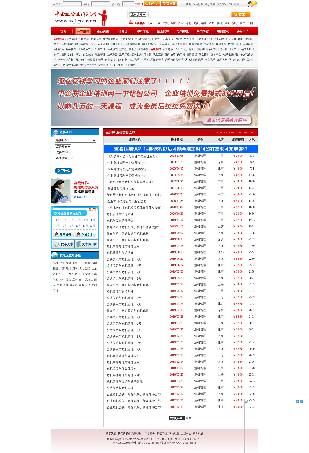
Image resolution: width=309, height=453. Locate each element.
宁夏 (59, 285)
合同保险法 (126, 39)
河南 (94, 274)
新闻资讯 (183, 31)
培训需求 (223, 31)
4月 (79, 219)
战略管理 (100, 49)
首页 (188, 4)
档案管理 (96, 39)
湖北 (234, 23)
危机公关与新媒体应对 (122, 368)
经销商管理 (156, 59)
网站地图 (198, 4)
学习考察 (203, 31)
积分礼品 (198, 433)
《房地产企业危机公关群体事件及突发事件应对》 (140, 207)
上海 (157, 23)
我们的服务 (124, 433)
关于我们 (111, 433)
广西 (211, 23)
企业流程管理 (85, 49)
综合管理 (100, 54)
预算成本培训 (132, 44)
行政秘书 (177, 39)
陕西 (55, 279)
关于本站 (210, 4)
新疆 (65, 285)
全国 (250, 23)
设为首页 (222, 4)
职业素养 (158, 54)
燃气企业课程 (88, 64)
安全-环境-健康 (234, 39)
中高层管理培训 (144, 39)
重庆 (173, 23)
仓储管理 (248, 44)
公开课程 (83, 31)
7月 (58, 225)
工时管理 (201, 39)
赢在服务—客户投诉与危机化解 (128, 233)
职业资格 (110, 59)
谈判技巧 (170, 54)
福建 (203, 23)
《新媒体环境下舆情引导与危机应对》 (133, 156)
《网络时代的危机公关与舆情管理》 (131, 182)
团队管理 (234, 49)
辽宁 (74, 279)
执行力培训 (60, 54)
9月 (72, 225)
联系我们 (137, 433)
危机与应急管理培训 (120, 220)
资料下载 (143, 31)
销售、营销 (60, 44)
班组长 (248, 39)
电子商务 (117, 44)
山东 (94, 268)
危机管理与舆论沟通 (121, 188)
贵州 (219, 23)
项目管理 (221, 44)
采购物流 (59, 49)
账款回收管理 (95, 59)
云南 (196, 23)
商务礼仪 (71, 49)
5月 (86, 219)
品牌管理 (212, 49)
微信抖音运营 (88, 44)
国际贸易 (192, 54)
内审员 (181, 54)
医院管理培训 (71, 64)
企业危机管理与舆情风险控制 (127, 162)
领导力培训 (247, 49)
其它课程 (130, 64)
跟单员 (147, 54)
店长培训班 (104, 44)
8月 (65, 225)
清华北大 (136, 54)
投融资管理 (195, 44)
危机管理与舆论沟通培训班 (125, 381)
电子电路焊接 (231, 54)
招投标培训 (234, 44)
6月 (93, 219)
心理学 (145, 59)
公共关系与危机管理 (120, 388)
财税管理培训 (179, 44)
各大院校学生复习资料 (110, 64)
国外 (55, 290)
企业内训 (103, 31)
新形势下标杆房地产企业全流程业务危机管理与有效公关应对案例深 (152, 195)
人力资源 (72, 39)
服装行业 (122, 59)
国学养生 (216, 54)
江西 (74, 274)
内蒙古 (73, 285)
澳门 (94, 285)
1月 (58, 219)
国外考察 (143, 49)
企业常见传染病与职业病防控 (127, 201)
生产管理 (189, 39)
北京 (149, 23)
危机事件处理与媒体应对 (123, 246)
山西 (68, 274)
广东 (180, 23)
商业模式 (112, 49)
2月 (65, 219)
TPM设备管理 (216, 39)
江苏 (62, 274)
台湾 (87, 285)
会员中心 (243, 31)
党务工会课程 (162, 39)
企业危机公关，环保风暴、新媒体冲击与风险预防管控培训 (146, 394)
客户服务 (73, 44)
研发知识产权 (65, 59)
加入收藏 (234, 4)
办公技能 (88, 54)
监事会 (123, 49)
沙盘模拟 (204, 54)
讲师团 (122, 31)
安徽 (87, 274)
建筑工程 (124, 54)
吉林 (81, 279)
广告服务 (150, 433)
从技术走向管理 (194, 59)
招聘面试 (84, 39)
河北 (55, 274)
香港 (81, 285)
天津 (165, 23)
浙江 (242, 23)
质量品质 (200, 49)
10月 (78, 225)
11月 (85, 225)
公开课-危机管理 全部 (120, 132)
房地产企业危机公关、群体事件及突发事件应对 (138, 227)
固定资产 (80, 59)
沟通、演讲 (74, 54)
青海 (62, 279)
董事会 (132, 49)
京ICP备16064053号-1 (190, 439)
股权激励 (112, 54)
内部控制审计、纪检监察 (156, 44)
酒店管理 (210, 59)
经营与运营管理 (174, 59)
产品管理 (209, 44)
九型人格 (222, 59)
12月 (92, 225)
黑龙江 (89, 279)
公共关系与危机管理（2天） (125, 259)
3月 (72, 219)
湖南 (227, 23)
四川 (81, 274)
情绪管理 (134, 59)
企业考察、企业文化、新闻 (178, 49)
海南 (188, 23)
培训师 (223, 49)
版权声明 (162, 433)
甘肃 (68, 279)
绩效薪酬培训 (110, 39)
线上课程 (163, 31)
